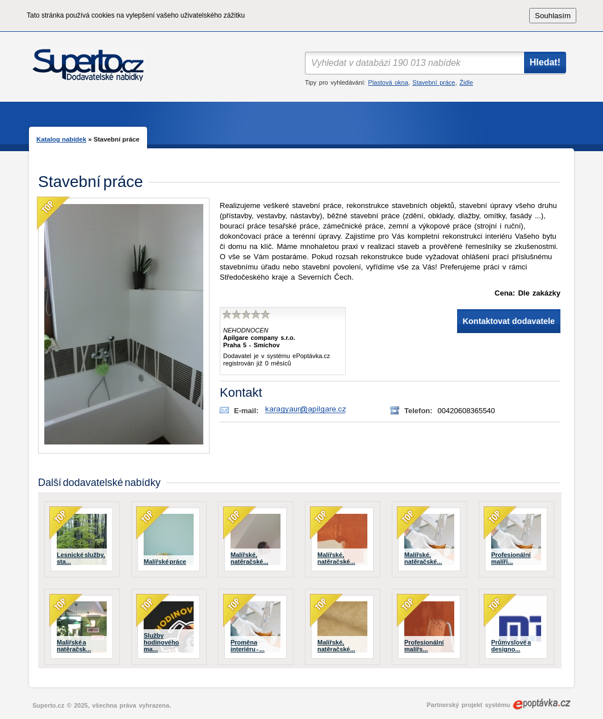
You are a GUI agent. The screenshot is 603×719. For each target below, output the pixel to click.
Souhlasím (553, 15)
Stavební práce (433, 82)
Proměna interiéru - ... (248, 645)
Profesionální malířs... (424, 645)
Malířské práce (165, 561)
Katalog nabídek (61, 139)
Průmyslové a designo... (511, 645)
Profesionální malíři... (511, 558)
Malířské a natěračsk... (74, 645)
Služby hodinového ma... (161, 642)
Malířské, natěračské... (250, 558)
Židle (466, 82)
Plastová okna (388, 82)
